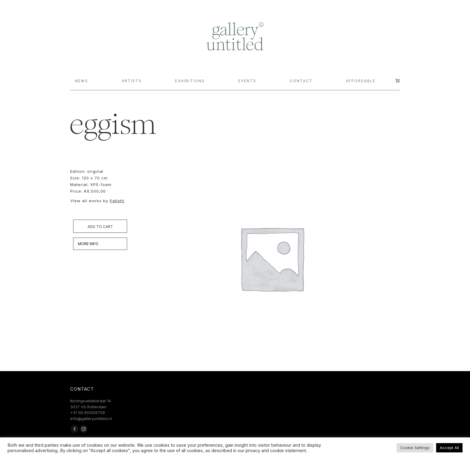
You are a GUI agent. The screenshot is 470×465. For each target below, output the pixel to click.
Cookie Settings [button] (415, 447)
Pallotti (117, 200)
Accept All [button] (449, 447)
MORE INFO (88, 244)
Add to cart (100, 226)
